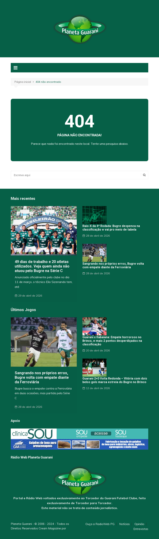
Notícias (124, 524)
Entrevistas (140, 529)
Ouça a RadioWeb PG (99, 524)
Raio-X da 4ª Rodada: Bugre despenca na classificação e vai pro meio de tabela (111, 227)
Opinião (139, 524)
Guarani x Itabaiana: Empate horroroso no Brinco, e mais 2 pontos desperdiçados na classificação (112, 340)
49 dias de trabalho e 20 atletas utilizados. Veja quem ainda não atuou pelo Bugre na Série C (42, 266)
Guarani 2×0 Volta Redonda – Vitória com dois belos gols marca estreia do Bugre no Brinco (114, 380)
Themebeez (19, 533)
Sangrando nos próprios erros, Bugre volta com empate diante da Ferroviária (113, 265)
